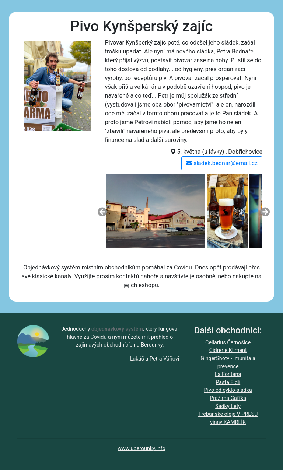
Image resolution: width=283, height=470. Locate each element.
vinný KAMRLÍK (228, 422)
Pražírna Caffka (228, 398)
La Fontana (228, 374)
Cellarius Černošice (228, 343)
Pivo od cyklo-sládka (228, 390)
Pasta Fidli (228, 382)
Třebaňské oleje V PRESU (228, 414)
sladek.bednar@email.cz (222, 163)
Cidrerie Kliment (228, 350)
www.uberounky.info (141, 448)
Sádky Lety (228, 406)
